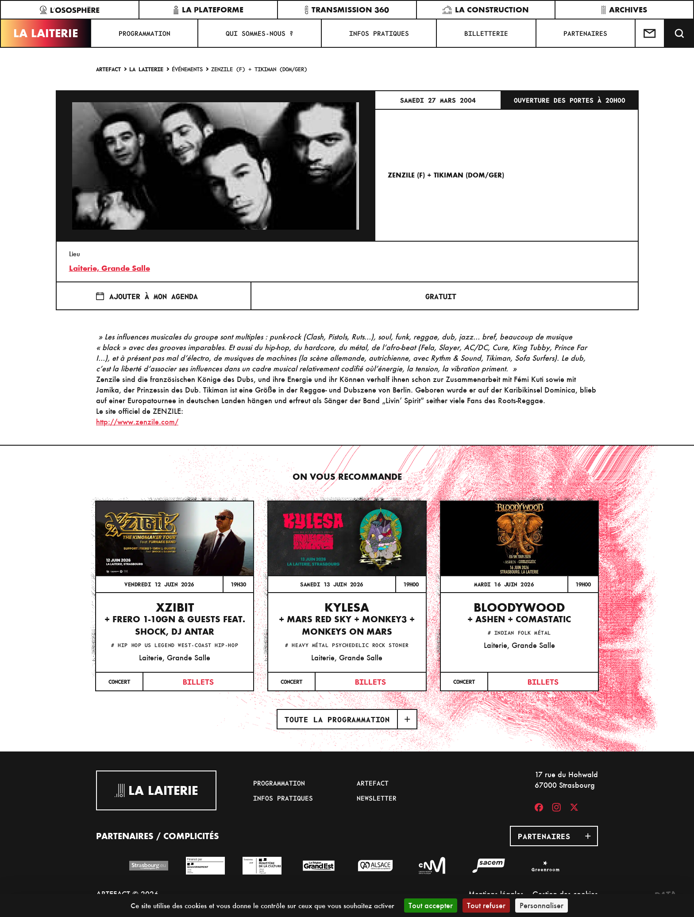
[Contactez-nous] (650, 33)
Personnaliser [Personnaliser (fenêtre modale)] (541, 905)
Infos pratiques (379, 33)
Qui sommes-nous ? (259, 33)
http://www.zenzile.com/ (137, 421)
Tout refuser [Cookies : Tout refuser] (486, 905)
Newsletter (377, 798)
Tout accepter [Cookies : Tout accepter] (431, 905)
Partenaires (585, 33)
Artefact (108, 69)
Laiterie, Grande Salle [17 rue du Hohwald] (109, 268)
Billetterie (486, 33)
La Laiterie (45, 33)
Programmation (144, 33)
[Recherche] (679, 33)
